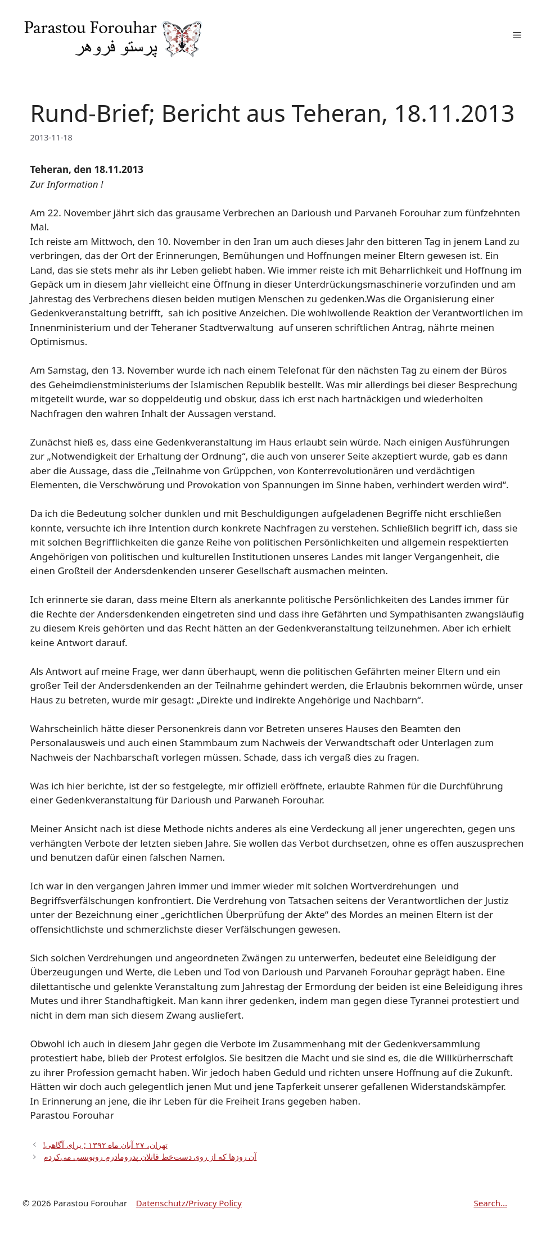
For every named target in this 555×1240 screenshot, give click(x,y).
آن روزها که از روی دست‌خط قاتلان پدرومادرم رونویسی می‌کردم (150, 1156)
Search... (490, 1203)
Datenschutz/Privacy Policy (189, 1203)
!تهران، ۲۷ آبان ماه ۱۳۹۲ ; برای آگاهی (105, 1144)
